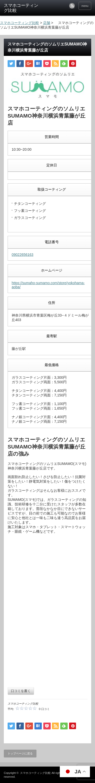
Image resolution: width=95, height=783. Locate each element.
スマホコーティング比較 (35, 772)
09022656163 (22, 255)
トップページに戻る (20, 753)
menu (84, 5)
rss (72, 6)
